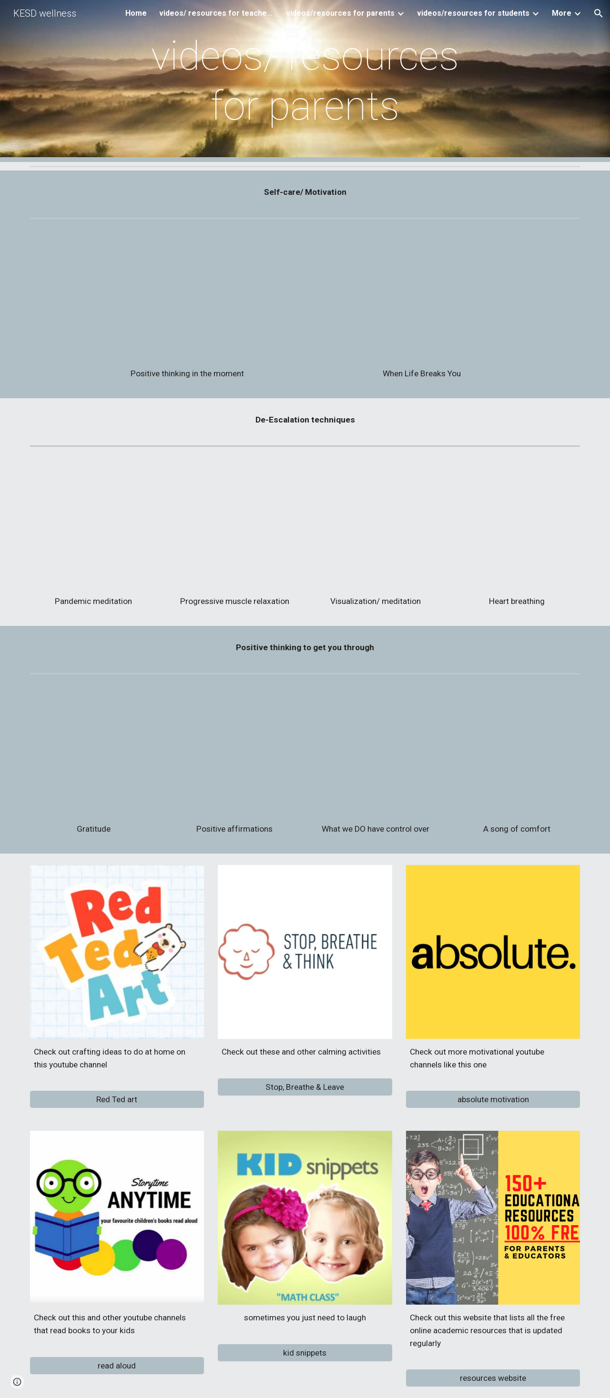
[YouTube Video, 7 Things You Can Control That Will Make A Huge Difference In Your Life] (375, 752)
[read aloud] (116, 1365)
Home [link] (136, 13)
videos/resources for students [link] (473, 13)
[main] (305, 81)
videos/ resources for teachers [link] (216, 13)
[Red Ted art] (116, 1099)
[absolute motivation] (493, 1099)
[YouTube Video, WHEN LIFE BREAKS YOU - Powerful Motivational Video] (422, 297)
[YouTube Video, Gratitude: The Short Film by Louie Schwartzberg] (93, 752)
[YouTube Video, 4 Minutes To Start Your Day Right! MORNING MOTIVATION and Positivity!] (234, 752)
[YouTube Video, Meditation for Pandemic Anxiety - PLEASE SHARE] (93, 525)
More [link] (561, 13)
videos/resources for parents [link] (340, 13)
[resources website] (493, 1378)
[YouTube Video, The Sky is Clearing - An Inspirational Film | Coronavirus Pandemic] (187, 297)
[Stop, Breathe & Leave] (304, 1086)
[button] (598, 13)
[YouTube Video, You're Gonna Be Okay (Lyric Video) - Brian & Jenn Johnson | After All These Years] (516, 752)
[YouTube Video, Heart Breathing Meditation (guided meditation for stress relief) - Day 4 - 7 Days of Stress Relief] (516, 525)
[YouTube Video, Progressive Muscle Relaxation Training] (234, 525)
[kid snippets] (304, 1352)
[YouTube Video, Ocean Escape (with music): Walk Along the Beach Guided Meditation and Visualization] (375, 525)
